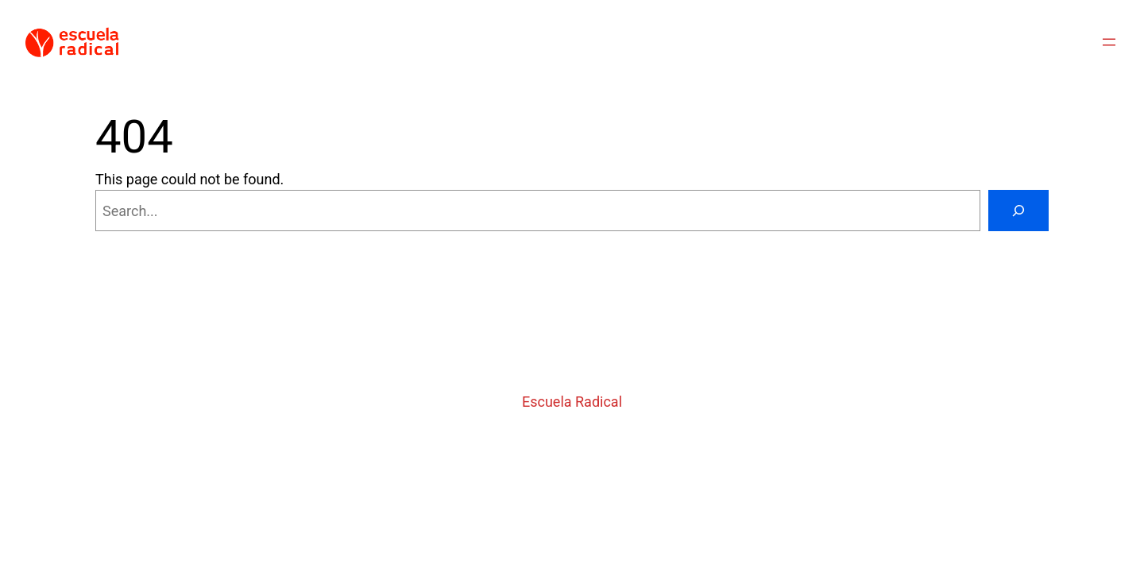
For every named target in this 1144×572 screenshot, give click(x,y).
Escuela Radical (572, 401)
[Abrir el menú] (1109, 42)
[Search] (1018, 210)
